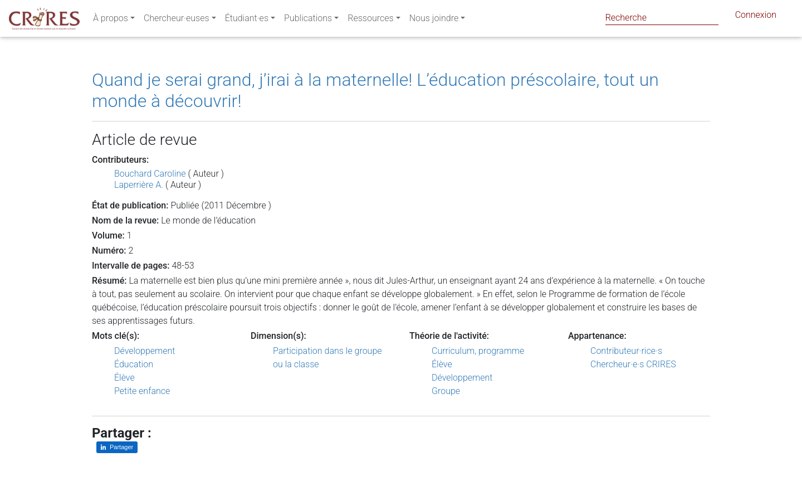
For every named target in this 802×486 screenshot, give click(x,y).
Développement (144, 351)
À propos (110, 20)
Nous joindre (434, 20)
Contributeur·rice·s (626, 351)
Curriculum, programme (478, 351)
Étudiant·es (246, 20)
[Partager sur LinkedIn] (117, 447)
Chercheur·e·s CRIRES (633, 364)
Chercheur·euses (176, 20)
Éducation (133, 364)
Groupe (446, 391)
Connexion (755, 17)
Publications (308, 20)
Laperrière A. (138, 184)
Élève (124, 377)
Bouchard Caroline (150, 173)
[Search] (661, 17)
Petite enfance (142, 391)
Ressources (370, 20)
